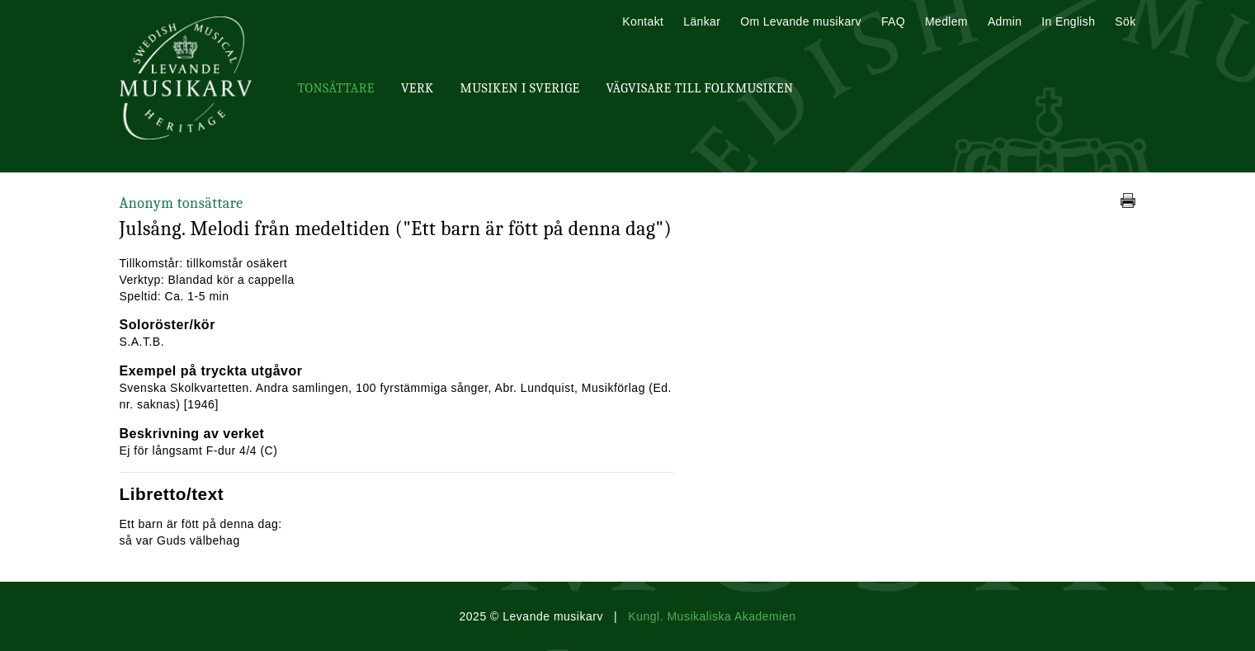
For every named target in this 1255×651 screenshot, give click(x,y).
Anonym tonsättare (181, 203)
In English (1068, 21)
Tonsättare (336, 88)
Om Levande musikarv (800, 21)
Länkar (701, 21)
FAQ (893, 21)
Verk (417, 88)
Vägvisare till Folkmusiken (699, 88)
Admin (1004, 21)
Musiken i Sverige (520, 88)
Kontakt (642, 21)
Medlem (946, 21)
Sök (1125, 21)
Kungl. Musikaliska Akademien (711, 616)
